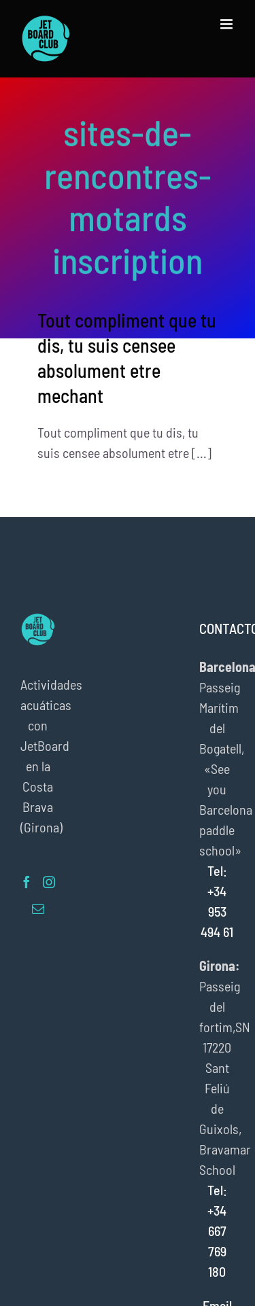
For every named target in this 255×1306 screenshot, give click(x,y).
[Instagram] (49, 882)
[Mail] (38, 908)
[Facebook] (26, 882)
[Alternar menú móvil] (227, 24)
